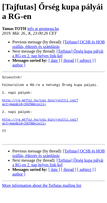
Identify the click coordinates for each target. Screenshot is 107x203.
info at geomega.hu (43, 28)
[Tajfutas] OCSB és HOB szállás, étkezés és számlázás (58, 44)
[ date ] (54, 60)
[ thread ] (68, 60)
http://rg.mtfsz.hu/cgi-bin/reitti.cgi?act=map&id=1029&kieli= (40, 107)
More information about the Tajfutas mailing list (41, 198)
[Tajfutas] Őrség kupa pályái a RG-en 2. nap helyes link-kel (57, 53)
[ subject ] (85, 60)
